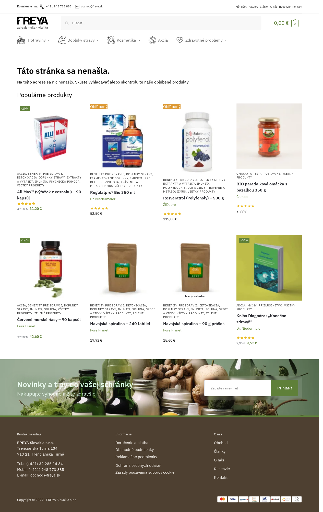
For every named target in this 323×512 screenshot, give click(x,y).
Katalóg (253, 6)
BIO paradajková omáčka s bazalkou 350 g (261, 186)
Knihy (252, 305)
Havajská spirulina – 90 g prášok (194, 322)
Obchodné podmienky (134, 449)
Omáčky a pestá (249, 173)
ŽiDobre (169, 203)
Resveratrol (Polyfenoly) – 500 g (193, 197)
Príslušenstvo (270, 305)
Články (264, 6)
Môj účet (241, 6)
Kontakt (297, 6)
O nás (273, 6)
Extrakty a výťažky (179, 183)
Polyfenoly (172, 187)
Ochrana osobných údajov (138, 464)
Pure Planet (26, 325)
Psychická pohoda (64, 181)
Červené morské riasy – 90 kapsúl (49, 319)
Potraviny (272, 173)
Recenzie (285, 6)
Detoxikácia (27, 177)
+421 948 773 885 (55, 6)
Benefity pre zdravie (45, 173)
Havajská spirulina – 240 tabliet (120, 322)
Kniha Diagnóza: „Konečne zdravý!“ (261, 318)
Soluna (50, 309)
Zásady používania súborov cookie (144, 471)
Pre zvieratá (109, 181)
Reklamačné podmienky (136, 456)
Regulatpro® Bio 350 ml (112, 191)
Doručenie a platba (131, 442)
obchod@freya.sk (92, 6)
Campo (242, 196)
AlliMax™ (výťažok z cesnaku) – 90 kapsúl (49, 194)
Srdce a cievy (195, 187)
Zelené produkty (48, 313)
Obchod (221, 442)
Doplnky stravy (52, 177)
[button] (286, 23)
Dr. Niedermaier (102, 198)
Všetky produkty (31, 185)
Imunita (41, 181)
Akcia (21, 173)
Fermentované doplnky (109, 177)
